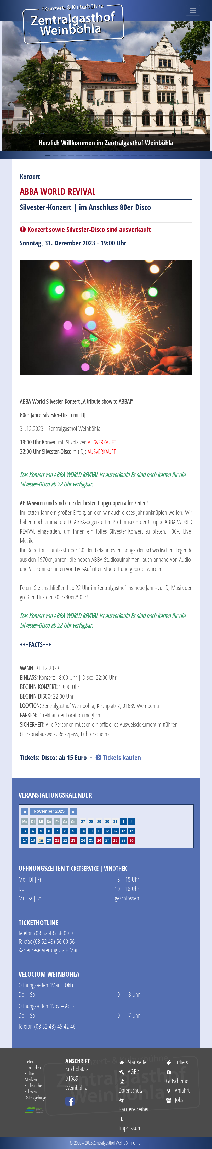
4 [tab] (70, 155)
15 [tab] (157, 155)
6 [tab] (86, 155)
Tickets (177, 1062)
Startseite (133, 1062)
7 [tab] (94, 155)
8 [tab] (102, 155)
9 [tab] (110, 155)
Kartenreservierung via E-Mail (49, 950)
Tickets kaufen (118, 757)
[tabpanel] (106, 86)
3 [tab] (63, 155)
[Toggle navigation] (193, 10)
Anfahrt (178, 1090)
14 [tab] (149, 155)
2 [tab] (55, 155)
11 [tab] (125, 155)
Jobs (175, 1099)
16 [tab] (165, 155)
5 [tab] (78, 155)
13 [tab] (141, 155)
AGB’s (129, 1071)
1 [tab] (47, 155)
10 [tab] (118, 155)
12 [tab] (133, 155)
